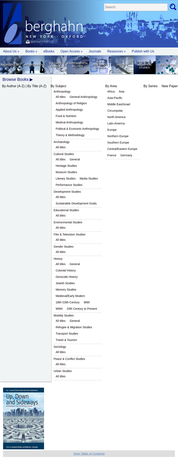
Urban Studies (63, 371)
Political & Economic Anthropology (77, 128)
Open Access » (71, 51)
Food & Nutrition (66, 116)
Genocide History (67, 276)
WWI (87, 302)
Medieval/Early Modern (70, 296)
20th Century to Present (82, 308)
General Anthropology (83, 97)
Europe (112, 129)
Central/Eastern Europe (122, 149)
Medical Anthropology (69, 122)
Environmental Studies (77, 65)
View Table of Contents (89, 453)
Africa (111, 91)
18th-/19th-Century (68, 302)
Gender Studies (64, 246)
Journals (95, 51)
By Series (150, 86)
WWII (59, 308)
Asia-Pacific (114, 98)
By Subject (58, 86)
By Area (111, 86)
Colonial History (66, 270)
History (122, 64)
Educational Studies (66, 210)
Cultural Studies (55, 65)
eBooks (48, 51)
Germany (126, 155)
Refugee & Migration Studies (144, 64)
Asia (121, 91)
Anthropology (11, 64)
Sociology (166, 64)
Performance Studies (69, 185)
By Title (32, 86)
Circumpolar (115, 110)
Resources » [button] (116, 51)
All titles (61, 97)
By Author (9, 86)
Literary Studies (66, 178)
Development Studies (67, 191)
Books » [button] (31, 51)
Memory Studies (66, 289)
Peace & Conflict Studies (69, 359)
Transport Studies (67, 333)
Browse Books (15, 79)
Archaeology (33, 64)
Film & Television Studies (100, 64)
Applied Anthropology (69, 109)
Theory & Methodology (70, 135)
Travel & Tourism (66, 340)
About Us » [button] (11, 51)
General (75, 159)
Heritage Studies (66, 165)
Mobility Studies (64, 315)
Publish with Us (143, 51)
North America (116, 117)
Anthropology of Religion (71, 103)
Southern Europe (118, 142)
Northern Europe (118, 136)
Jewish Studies (65, 283)
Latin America (116, 123)
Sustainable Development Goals (76, 203)
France (111, 155)
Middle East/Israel (118, 104)
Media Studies (89, 178)
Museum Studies (66, 172)
